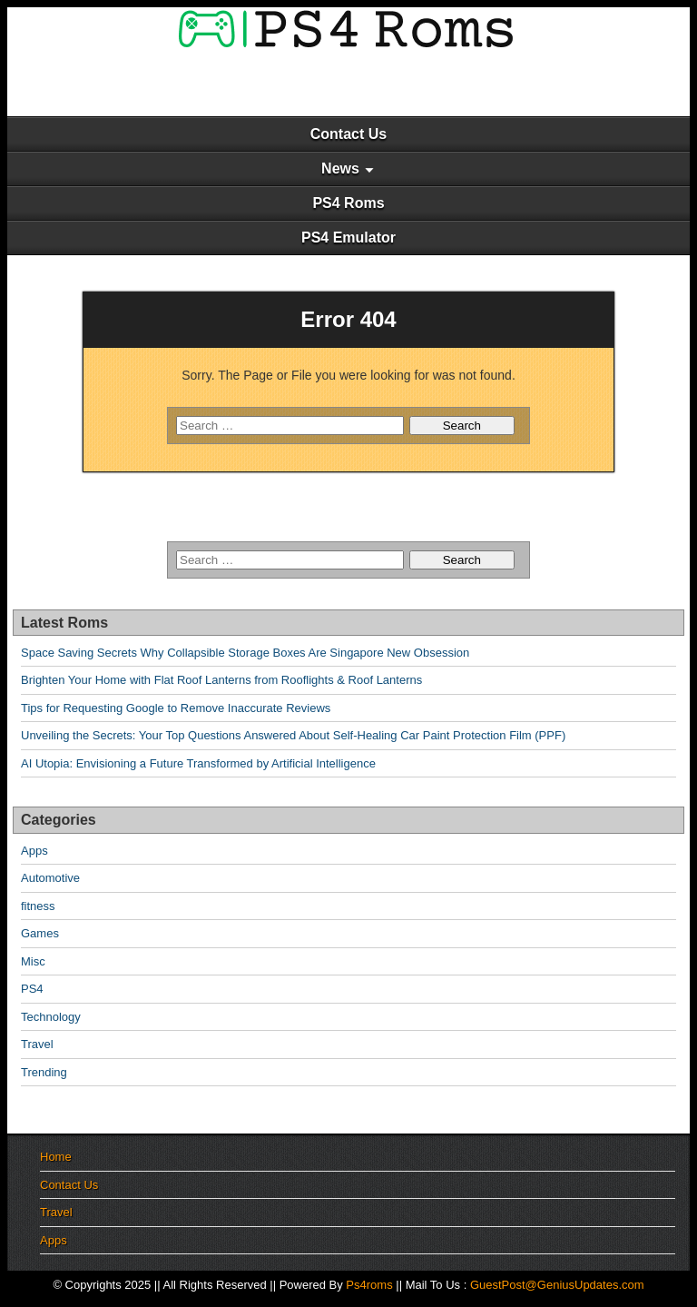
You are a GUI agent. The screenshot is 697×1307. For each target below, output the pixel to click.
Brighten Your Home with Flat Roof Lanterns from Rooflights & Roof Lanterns (221, 680)
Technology (51, 1017)
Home (56, 1156)
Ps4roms (369, 1285)
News (340, 168)
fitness (38, 906)
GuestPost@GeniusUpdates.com (557, 1285)
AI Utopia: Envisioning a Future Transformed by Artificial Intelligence (198, 763)
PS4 (32, 988)
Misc (33, 961)
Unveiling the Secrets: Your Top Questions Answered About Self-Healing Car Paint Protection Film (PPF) (293, 735)
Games (40, 933)
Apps (34, 850)
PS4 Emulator (348, 237)
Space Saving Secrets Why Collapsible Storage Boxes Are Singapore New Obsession (245, 652)
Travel (37, 1044)
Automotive (50, 878)
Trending (44, 1072)
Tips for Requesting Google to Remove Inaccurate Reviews (175, 708)
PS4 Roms (348, 203)
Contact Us (348, 134)
